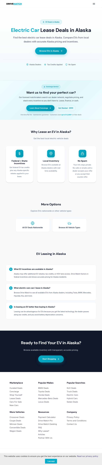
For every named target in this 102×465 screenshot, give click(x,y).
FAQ (40, 427)
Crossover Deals (17, 417)
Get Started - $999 (65, 108)
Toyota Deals (44, 391)
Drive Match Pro (45, 420)
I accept (51, 461)
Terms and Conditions (76, 420)
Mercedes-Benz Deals (48, 398)
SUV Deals (71, 388)
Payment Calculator (47, 417)
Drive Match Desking (47, 424)
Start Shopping (51, 359)
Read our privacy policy (87, 456)
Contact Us (72, 424)
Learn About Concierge (40, 108)
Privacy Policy (73, 417)
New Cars (14, 405)
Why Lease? (43, 431)
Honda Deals (44, 395)
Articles (41, 434)
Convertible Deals (18, 427)
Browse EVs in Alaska (50, 51)
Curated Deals (16, 388)
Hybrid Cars (72, 398)
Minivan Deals (16, 424)
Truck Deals (72, 391)
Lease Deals (15, 398)
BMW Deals (43, 388)
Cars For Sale (16, 402)
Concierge (14, 391)
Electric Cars (72, 395)
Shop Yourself (16, 395)
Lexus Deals (43, 402)
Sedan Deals (72, 402)
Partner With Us (45, 438)
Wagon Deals (16, 431)
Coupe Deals (15, 420)
